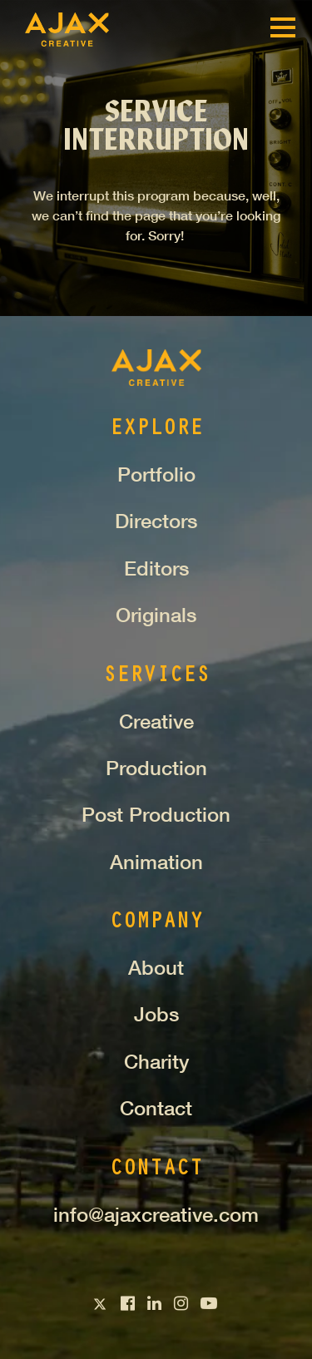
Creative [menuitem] (156, 721)
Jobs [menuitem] (156, 1013)
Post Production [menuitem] (156, 814)
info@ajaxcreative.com (156, 1214)
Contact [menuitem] (156, 1107)
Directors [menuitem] (156, 520)
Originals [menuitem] (156, 614)
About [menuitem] (156, 967)
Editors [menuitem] (156, 568)
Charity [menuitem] (156, 1061)
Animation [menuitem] (156, 861)
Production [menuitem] (156, 767)
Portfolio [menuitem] (156, 474)
